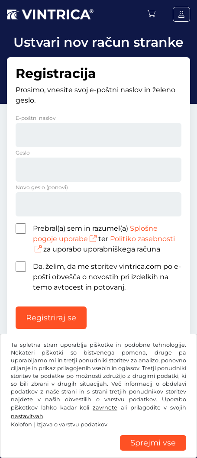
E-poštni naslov (36, 118)
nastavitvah (27, 416)
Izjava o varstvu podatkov (71, 424)
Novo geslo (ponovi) (42, 187)
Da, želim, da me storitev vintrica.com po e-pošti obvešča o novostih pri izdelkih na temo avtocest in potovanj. (107, 276)
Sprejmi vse (153, 443)
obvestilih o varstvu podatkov (110, 399)
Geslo (23, 152)
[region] (98, 451)
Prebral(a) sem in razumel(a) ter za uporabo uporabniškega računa (104, 238)
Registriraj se (51, 318)
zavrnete (105, 407)
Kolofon (21, 424)
